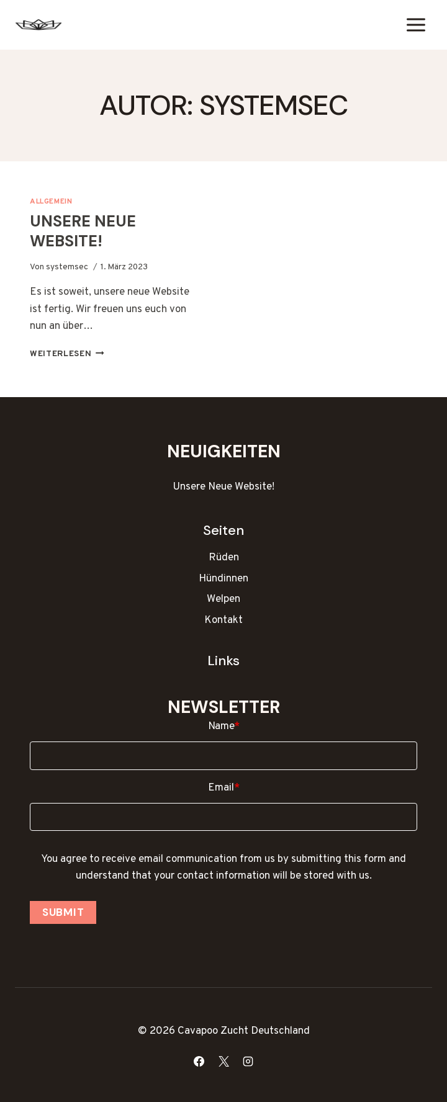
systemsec (67, 267)
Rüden (224, 558)
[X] (223, 1061)
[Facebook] (199, 1061)
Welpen (223, 599)
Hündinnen (223, 579)
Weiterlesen (67, 354)
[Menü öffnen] (415, 24)
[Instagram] (247, 1061)
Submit (63, 912)
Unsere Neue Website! (83, 231)
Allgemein (51, 202)
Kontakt (223, 620)
